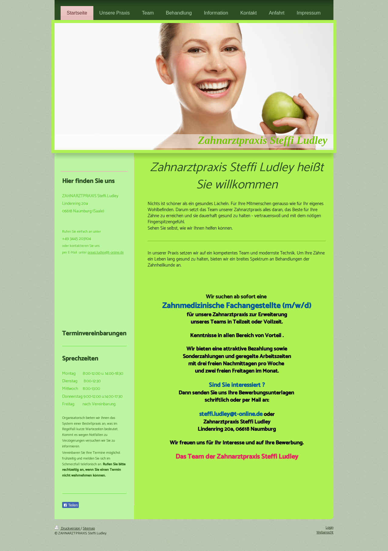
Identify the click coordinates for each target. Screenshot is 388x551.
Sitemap (89, 528)
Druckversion (68, 528)
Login (329, 527)
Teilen (70, 505)
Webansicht (324, 532)
